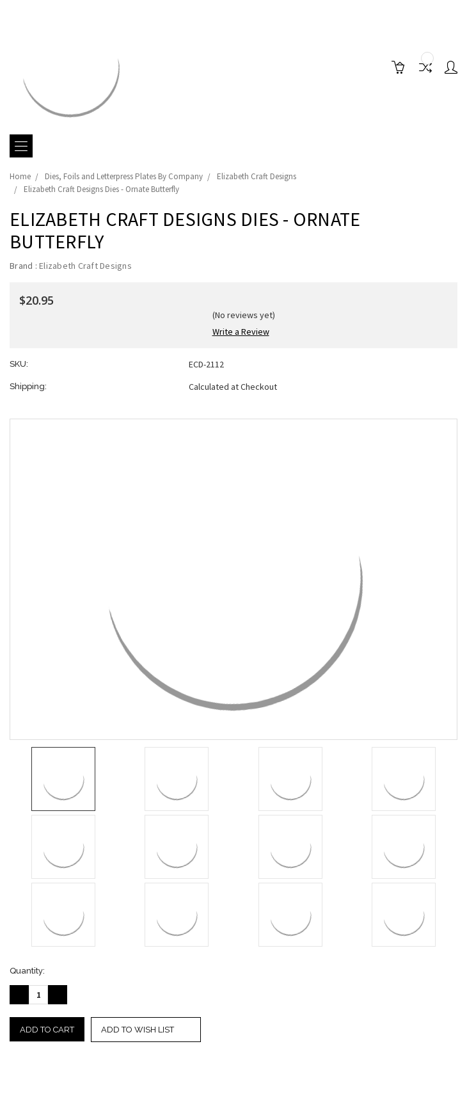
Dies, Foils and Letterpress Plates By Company (124, 176)
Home (20, 176)
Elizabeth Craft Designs (256, 176)
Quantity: (27, 971)
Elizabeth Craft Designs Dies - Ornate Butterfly (101, 189)
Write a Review (240, 331)
